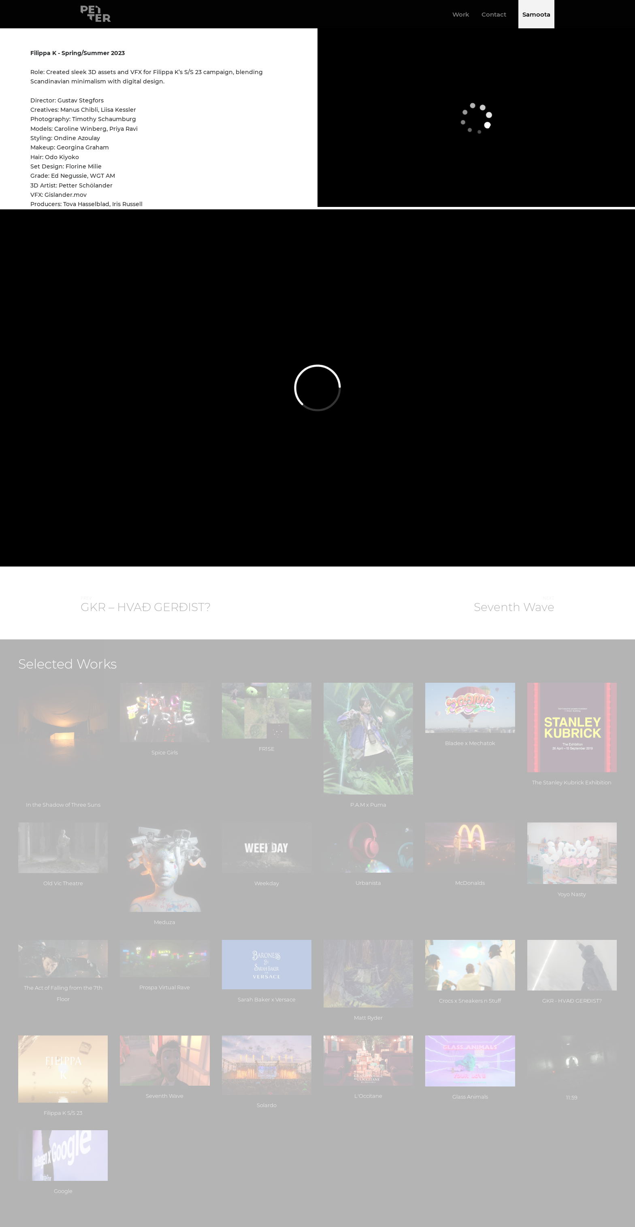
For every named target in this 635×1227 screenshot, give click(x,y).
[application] (476, 117)
